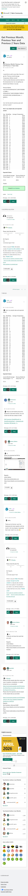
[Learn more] (7, 759)
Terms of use (3, 884)
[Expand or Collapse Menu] (2, 16)
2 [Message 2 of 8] (7, 717)
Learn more (4, 8)
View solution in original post (10, 264)
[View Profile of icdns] (8, 55)
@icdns (10, 227)
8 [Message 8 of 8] (8, 427)
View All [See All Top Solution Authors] (5, 805)
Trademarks (3, 886)
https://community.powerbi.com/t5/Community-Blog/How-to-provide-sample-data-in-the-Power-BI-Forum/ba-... (14, 688)
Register (7, 20)
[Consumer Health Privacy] (14, 892)
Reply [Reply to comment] (13, 280)
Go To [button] (23, 20)
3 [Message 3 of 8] (7, 386)
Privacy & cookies (4, 882)
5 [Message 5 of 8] (9, 534)
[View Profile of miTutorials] (13, 399)
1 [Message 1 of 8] (7, 197)
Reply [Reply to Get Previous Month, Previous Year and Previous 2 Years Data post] (13, 201)
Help (18, 20)
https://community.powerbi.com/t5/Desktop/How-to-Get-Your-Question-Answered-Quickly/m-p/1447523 (14, 699)
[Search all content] (16, 23)
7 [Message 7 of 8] (7, 276)
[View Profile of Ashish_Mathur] (13, 441)
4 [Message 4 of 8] (8, 495)
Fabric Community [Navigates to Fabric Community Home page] (16, 13)
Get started (18, 29)
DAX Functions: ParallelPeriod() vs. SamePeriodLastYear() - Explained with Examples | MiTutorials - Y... (13, 421)
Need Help (9, 194)
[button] (13, 48)
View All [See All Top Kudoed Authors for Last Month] (5, 836)
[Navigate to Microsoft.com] (5, 13)
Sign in (13, 20)
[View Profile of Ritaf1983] (11, 668)
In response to (11, 219)
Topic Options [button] (21, 48)
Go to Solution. (16, 188)
